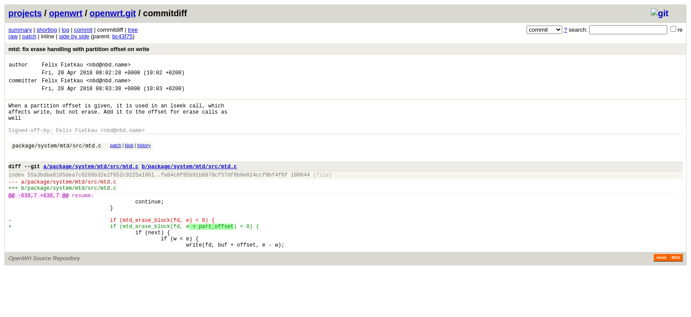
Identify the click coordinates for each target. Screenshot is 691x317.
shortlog (47, 29)
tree (132, 29)
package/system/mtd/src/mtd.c (56, 158)
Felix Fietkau (62, 66)
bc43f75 (122, 36)
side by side (74, 36)
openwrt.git (112, 13)
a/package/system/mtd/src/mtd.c (90, 182)
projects (25, 13)
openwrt (65, 13)
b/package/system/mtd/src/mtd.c (189, 182)
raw (13, 36)
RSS (676, 289)
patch (29, 36)
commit (83, 29)
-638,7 (27, 216)
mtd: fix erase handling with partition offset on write (78, 49)
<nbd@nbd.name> (108, 66)
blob (129, 157)
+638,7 (49, 216)
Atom (661, 289)
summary (20, 29)
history (143, 157)
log (65, 29)
